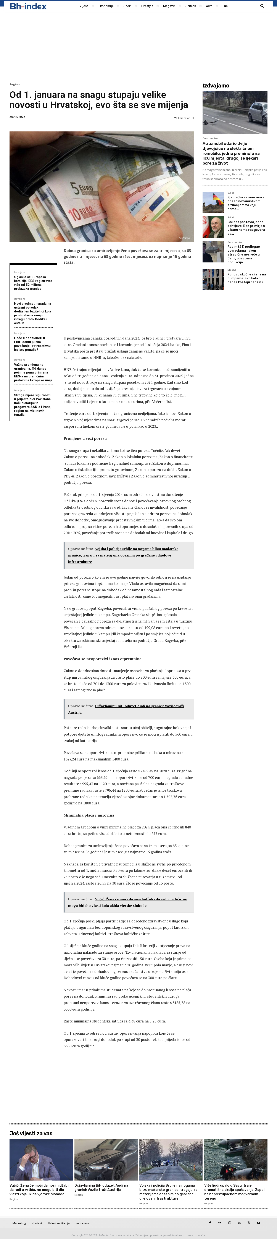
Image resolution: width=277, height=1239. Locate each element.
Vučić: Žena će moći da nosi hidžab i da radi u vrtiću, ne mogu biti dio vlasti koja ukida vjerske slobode (40, 1189)
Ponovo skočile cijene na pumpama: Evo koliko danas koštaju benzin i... (246, 278)
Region (15, 84)
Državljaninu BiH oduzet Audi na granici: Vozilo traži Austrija (101, 1187)
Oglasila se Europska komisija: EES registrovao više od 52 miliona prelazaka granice (33, 283)
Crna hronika (210, 138)
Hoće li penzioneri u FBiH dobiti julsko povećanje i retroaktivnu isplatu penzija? (32, 344)
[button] (262, 6)
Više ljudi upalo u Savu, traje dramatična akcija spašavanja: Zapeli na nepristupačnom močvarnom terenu (230, 1191)
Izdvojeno (20, 272)
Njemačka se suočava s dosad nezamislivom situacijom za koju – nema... (245, 203)
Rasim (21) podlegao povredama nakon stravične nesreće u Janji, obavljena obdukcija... (243, 254)
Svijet (230, 193)
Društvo (232, 270)
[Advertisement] (138, 46)
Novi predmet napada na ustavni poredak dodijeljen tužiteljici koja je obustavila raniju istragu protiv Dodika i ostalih (32, 313)
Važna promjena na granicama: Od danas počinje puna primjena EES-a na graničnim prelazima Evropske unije (33, 372)
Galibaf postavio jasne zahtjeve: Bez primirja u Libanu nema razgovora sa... (246, 228)
